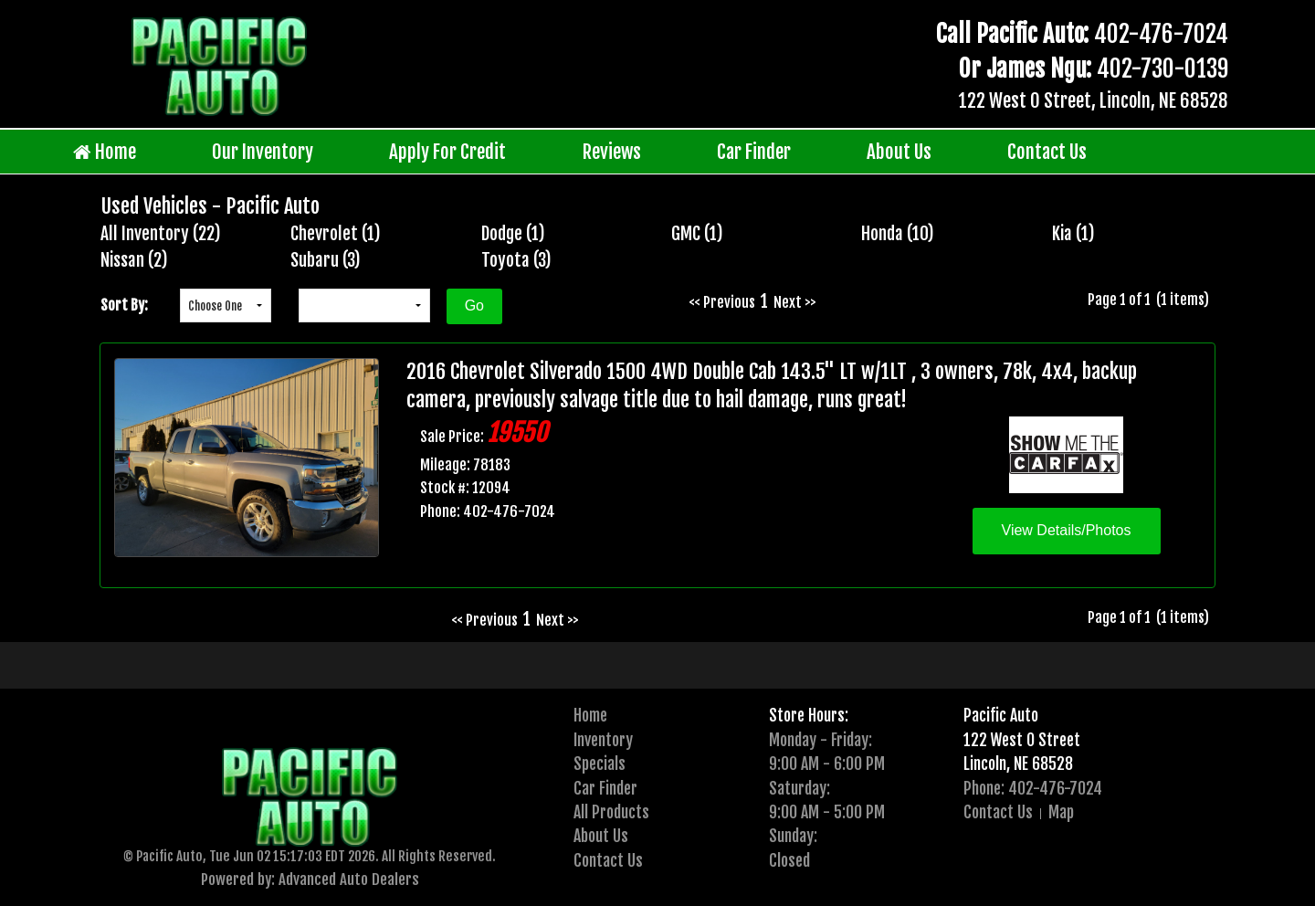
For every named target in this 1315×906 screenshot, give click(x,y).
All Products (611, 812)
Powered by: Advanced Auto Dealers (310, 879)
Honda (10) (897, 234)
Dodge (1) (513, 234)
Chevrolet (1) (335, 234)
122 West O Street (1021, 740)
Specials (599, 763)
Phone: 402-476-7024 (1032, 788)
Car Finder (754, 151)
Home (104, 152)
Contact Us (1047, 151)
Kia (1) (1073, 234)
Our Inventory (262, 151)
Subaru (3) (325, 260)
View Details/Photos (1066, 530)
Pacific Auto (1000, 715)
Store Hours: (808, 715)
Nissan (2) (134, 260)
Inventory (603, 740)
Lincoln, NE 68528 (1018, 763)
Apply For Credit (447, 151)
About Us (899, 151)
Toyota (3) (516, 260)
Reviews (612, 151)
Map (1061, 812)
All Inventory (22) (160, 234)
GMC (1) (697, 234)
